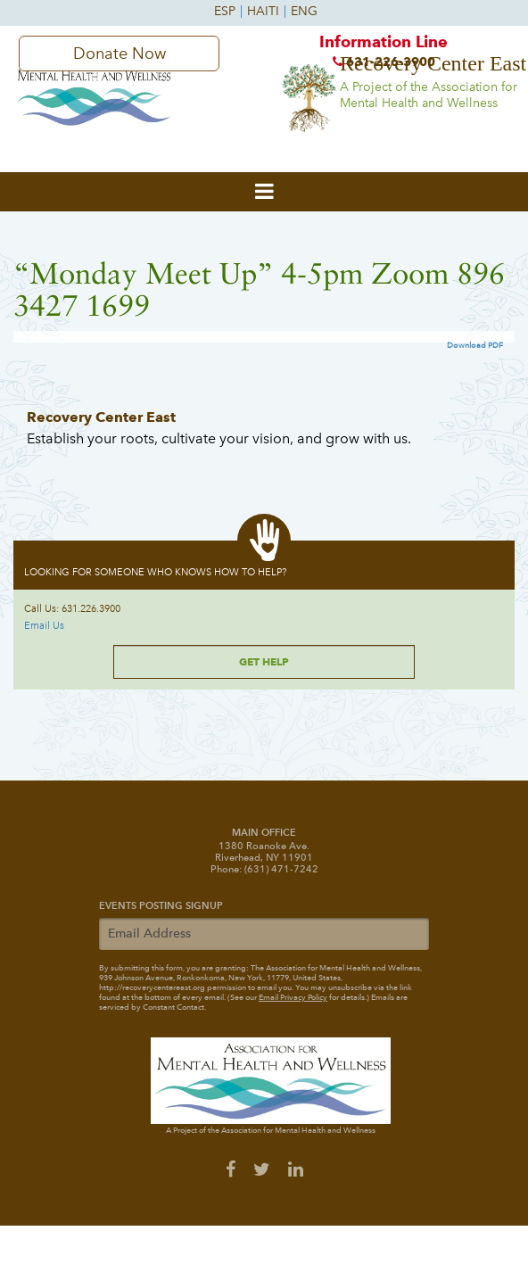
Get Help (264, 661)
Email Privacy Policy (293, 997)
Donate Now (119, 53)
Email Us (44, 626)
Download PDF (475, 345)
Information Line (384, 55)
